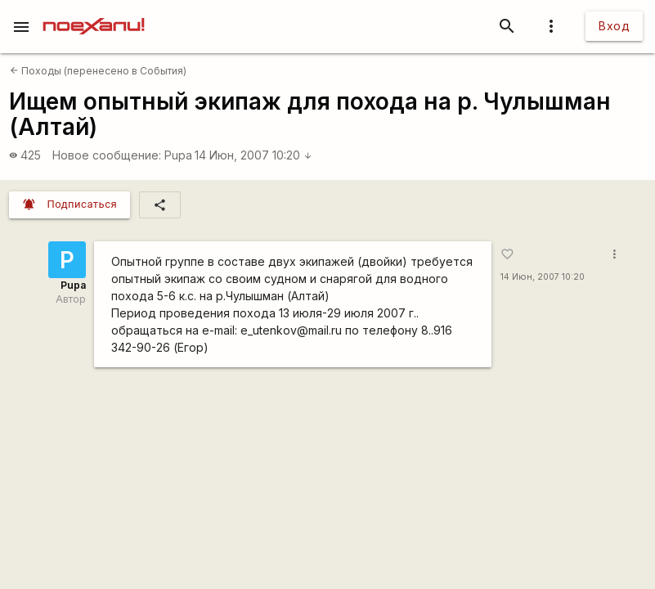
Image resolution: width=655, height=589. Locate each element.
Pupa (178, 155)
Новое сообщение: (106, 155)
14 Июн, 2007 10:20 (253, 155)
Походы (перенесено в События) (98, 71)
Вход (614, 26)
